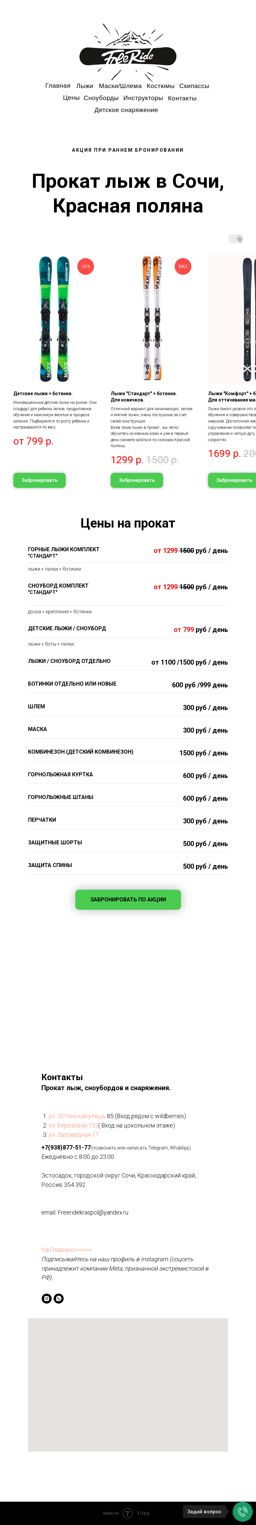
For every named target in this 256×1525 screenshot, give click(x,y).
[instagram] (47, 1299)
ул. (53, 1134)
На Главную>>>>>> (66, 1249)
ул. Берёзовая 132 (73, 1125)
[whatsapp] (59, 1299)
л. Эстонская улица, (79, 1115)
